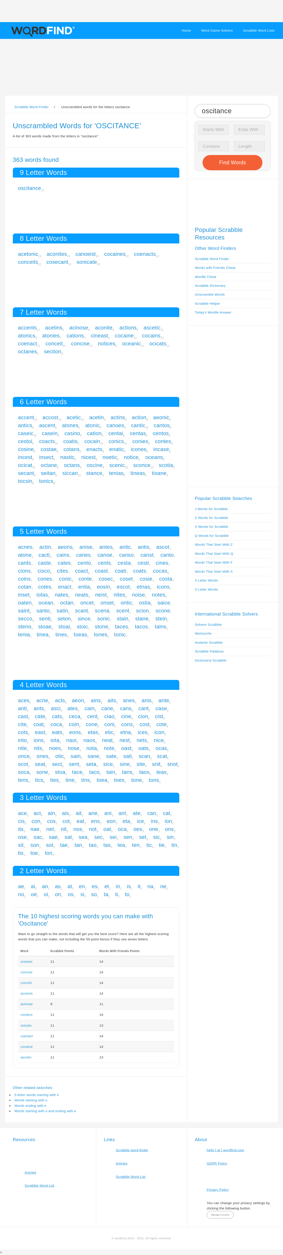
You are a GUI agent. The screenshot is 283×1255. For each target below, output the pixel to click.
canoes (115, 425)
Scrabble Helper (207, 303)
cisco (44, 571)
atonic (92, 425)
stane (141, 619)
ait (79, 813)
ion (168, 821)
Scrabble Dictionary (210, 285)
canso (126, 555)
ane (93, 813)
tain (110, 772)
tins (85, 780)
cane (107, 708)
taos (144, 772)
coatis (70, 441)
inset (24, 595)
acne (42, 700)
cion (143, 716)
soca (24, 772)
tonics (46, 481)
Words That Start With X (214, 571)
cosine (26, 449)
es (95, 886)
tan (78, 845)
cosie (146, 579)
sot (49, 845)
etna (125, 732)
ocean (45, 603)
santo (43, 611)
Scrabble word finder (132, 1150)
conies (140, 441)
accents (27, 328)
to (127, 894)
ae (21, 886)
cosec (106, 579)
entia (84, 587)
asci (56, 708)
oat (107, 829)
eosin (103, 587)
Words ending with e (30, 1106)
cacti (44, 555)
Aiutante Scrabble (209, 642)
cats (57, 716)
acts (60, 700)
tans (127, 772)
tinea (43, 634)
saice (163, 603)
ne (163, 886)
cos (51, 821)
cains (63, 555)
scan (144, 756)
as (58, 886)
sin (170, 837)
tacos (141, 626)
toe (34, 853)
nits (38, 748)
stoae (45, 626)
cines (162, 563)
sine (125, 764)
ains (96, 700)
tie (161, 845)
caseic (26, 433)
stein (161, 619)
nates (61, 595)
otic (59, 756)
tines (61, 634)
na (150, 886)
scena (102, 611)
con (36, 821)
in (118, 886)
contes (163, 441)
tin (174, 845)
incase (161, 449)
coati (120, 571)
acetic (74, 417)
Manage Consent (220, 1214)
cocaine (124, 336)
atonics (26, 336)
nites (119, 595)
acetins (53, 328)
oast (126, 748)
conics (116, 441)
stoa (60, 772)
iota (55, 740)
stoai (64, 626)
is (129, 886)
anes (129, 700)
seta (91, 764)
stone (101, 626)
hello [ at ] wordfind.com (225, 1150)
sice (108, 764)
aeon (78, 700)
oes (138, 829)
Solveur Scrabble (208, 624)
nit (64, 829)
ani (108, 813)
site (141, 764)
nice (159, 740)
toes (119, 780)
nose (73, 748)
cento (84, 563)
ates (72, 708)
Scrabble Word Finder (212, 259)
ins (154, 821)
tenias (116, 473)
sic (156, 837)
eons (75, 732)
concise (80, 343)
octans (72, 465)
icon (159, 732)
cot (66, 821)
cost (144, 724)
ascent (47, 425)
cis (21, 821)
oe (34, 894)
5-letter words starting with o (36, 1095)
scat (162, 756)
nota (91, 748)
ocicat (25, 465)
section (52, 351)
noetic (110, 457)
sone (42, 772)
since (84, 619)
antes (106, 547)
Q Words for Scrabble (212, 536)
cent (92, 716)
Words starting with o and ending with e (45, 1111)
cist (159, 716)
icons (163, 587)
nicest (88, 457)
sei (113, 837)
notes (158, 595)
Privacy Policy (218, 1190)
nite (22, 748)
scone (163, 611)
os (71, 894)
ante (164, 700)
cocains (151, 336)
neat (107, 740)
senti (45, 619)
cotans (71, 449)
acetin (96, 417)
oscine (94, 465)
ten (136, 845)
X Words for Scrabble (211, 526)
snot (172, 764)
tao (93, 845)
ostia (145, 603)
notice (131, 457)
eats (57, 732)
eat (80, 821)
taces (121, 626)
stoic (82, 626)
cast (23, 716)
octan (66, 603)
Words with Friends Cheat (215, 268)
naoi (71, 740)
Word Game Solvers (217, 30)
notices (106, 343)
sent (74, 764)
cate (40, 716)
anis (147, 700)
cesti (143, 563)
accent (26, 417)
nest (124, 740)
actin (45, 547)
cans (126, 708)
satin (62, 611)
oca (122, 829)
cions (24, 571)
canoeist (85, 254)
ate (136, 813)
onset (107, 603)
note (109, 748)
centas (138, 433)
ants (39, 708)
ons (169, 829)
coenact (27, 343)
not (93, 829)
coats (139, 571)
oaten (25, 603)
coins (24, 579)
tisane (159, 473)
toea (102, 780)
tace (77, 772)
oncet (87, 603)
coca (56, 724)
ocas (161, 748)
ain (51, 813)
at (69, 886)
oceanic (131, 343)
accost (50, 417)
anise (85, 547)
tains (160, 626)
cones (45, 579)
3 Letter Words (206, 589)
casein (49, 433)
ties (54, 780)
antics (25, 425)
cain (89, 708)
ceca (74, 716)
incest (25, 457)
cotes (44, 587)
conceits (28, 262)
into (22, 740)
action (139, 417)
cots (23, 732)
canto (167, 555)
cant (143, 708)
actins (118, 417)
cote (161, 724)
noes (55, 748)
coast (101, 571)
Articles (30, 1172)
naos (89, 740)
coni (109, 724)
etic (109, 732)
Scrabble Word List (39, 1185)
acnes (25, 547)
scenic (117, 465)
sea (83, 837)
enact (64, 587)
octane (49, 465)
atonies (51, 336)
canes (83, 555)
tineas (137, 473)
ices (142, 732)
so (94, 894)
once (24, 756)
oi (46, 894)
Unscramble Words (210, 294)
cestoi (25, 441)
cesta (124, 563)
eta (126, 821)
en (82, 886)
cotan (24, 587)
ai (33, 886)
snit (156, 764)
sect (57, 764)
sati (127, 756)
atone (25, 555)
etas (93, 732)
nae (34, 829)
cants (24, 563)
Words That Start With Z (214, 544)
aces (24, 700)
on (58, 894)
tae (64, 845)
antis (143, 547)
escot (123, 587)
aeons (65, 547)
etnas (143, 587)
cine (126, 716)
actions (128, 328)
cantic (138, 425)
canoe (105, 555)
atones (70, 425)
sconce (142, 465)
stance (94, 473)
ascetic (152, 328)
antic (125, 547)
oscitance (29, 188)
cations (75, 336)
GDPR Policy (217, 1163)
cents (104, 563)
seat (40, 764)
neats (81, 595)
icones (138, 449)
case (161, 708)
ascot (162, 547)
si (82, 894)
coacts (47, 441)
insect (46, 457)
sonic (103, 619)
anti (22, 708)
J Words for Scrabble (211, 509)
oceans (154, 457)
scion (142, 611)
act (37, 813)
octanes (27, 351)
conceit (54, 343)
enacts (94, 449)
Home (186, 30)
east (40, 732)
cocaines (115, 254)
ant (122, 813)
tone (136, 780)
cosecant (57, 262)
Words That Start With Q (214, 553)
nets (142, 740)
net (50, 829)
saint (24, 611)
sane (93, 756)
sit (21, 845)
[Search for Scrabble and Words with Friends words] (232, 111)
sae (53, 837)
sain (76, 756)
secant (26, 473)
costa (165, 579)
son (34, 845)
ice (140, 821)
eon (111, 821)
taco (94, 772)
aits (112, 700)
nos (77, 829)
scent (122, 611)
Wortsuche (203, 633)
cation (94, 433)
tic (149, 845)
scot (23, 764)
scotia (166, 465)
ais (65, 813)
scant (81, 611)
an (45, 886)
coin (74, 724)
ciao (109, 716)
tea (121, 845)
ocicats (157, 343)
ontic (126, 603)
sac (38, 837)
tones (100, 634)
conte (85, 579)
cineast (99, 336)
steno (24, 626)
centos (161, 433)
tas (107, 845)
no (21, 894)
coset (126, 579)
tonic (120, 634)
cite (22, 724)
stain (122, 619)
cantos (162, 425)
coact (81, 571)
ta (106, 894)
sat (68, 837)
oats (143, 748)
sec (98, 837)
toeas (80, 634)
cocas (160, 571)
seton (64, 619)
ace (22, 813)
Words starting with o (30, 1100)
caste (44, 563)
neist (101, 595)
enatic (116, 449)
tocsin (25, 481)
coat (38, 724)
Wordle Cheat (205, 277)
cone (92, 724)
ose (22, 837)
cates (64, 563)
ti (116, 894)
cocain (92, 441)
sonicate (86, 262)
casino (72, 433)
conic (65, 579)
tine (70, 780)
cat (166, 813)
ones (42, 756)
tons (154, 780)
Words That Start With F (214, 562)
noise (138, 595)
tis (21, 853)
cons (127, 724)
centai (116, 433)
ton (48, 853)
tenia (24, 634)
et (106, 886)
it (139, 886)
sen (127, 837)
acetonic (28, 254)
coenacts (145, 254)
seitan (48, 473)
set (142, 837)
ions (39, 740)
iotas (42, 595)
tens (23, 780)
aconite (104, 328)
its (21, 829)
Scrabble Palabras (209, 651)
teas (162, 772)
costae (49, 449)
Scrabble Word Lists (259, 30)
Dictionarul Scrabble (210, 660)
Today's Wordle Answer (213, 312)
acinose (78, 328)
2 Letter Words (206, 580)
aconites (57, 254)
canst (147, 555)
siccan (70, 473)
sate (111, 756)
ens (95, 821)
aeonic (161, 417)
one (153, 829)
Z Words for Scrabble (211, 518)
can (151, 813)
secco (25, 619)
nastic (67, 457)
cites (62, 571)
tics (39, 780)
